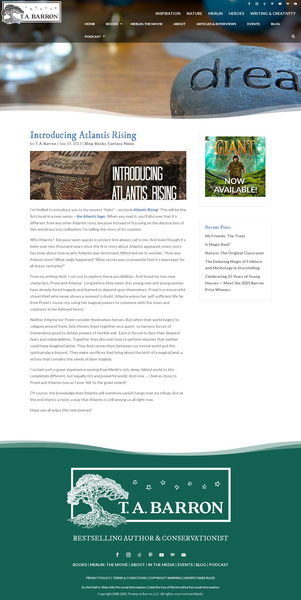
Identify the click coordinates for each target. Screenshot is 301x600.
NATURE (194, 14)
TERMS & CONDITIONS (129, 578)
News (129, 143)
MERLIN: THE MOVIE (109, 564)
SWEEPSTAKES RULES (199, 578)
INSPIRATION (168, 14)
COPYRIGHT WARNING (165, 578)
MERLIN (215, 14)
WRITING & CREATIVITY (272, 14)
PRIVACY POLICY (98, 578)
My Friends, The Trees (225, 235)
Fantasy (115, 143)
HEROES (236, 14)
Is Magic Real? (217, 244)
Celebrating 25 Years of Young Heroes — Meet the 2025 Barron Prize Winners (234, 283)
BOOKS (80, 564)
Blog (89, 143)
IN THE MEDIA (161, 564)
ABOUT (138, 564)
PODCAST (219, 564)
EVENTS (185, 564)
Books (100, 143)
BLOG (201, 564)
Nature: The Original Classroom (234, 253)
